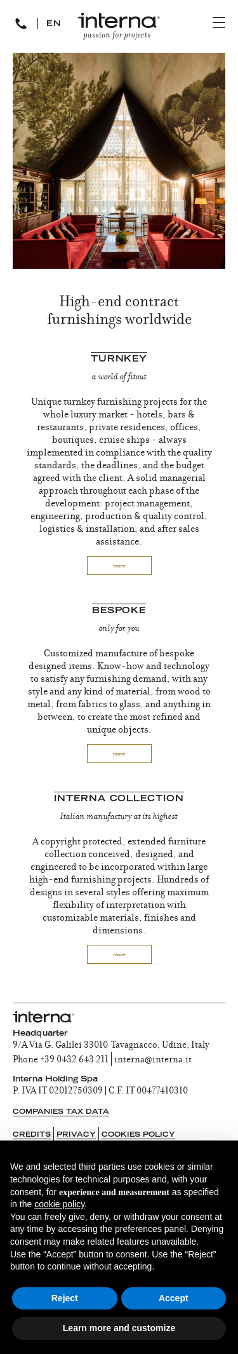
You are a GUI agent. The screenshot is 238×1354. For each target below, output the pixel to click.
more (119, 566)
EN (54, 24)
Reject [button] (64, 1298)
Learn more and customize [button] (119, 1328)
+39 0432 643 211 (74, 1060)
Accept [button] (173, 1298)
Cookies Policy (138, 1135)
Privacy (76, 1135)
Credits (32, 1135)
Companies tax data (61, 1112)
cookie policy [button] (59, 1204)
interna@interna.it (153, 1060)
